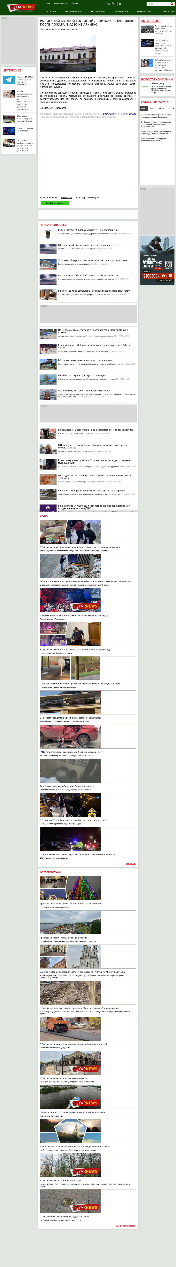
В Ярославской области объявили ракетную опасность (88, 275)
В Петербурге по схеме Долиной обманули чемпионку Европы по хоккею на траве (94, 446)
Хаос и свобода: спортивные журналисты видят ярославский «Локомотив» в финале (163, 46)
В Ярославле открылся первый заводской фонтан (24, 118)
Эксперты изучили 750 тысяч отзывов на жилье (84, 390)
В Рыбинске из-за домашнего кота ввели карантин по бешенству (94, 290)
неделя (152, 108)
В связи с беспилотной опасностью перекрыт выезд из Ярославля (156, 116)
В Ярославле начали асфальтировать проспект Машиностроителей (73, 1044)
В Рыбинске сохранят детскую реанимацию (82, 375)
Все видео (131, 864)
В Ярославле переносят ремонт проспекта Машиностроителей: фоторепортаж (79, 1008)
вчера (161, 108)
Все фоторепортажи (126, 1226)
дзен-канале (129, 114)
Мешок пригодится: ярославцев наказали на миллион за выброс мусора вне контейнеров (85, 581)
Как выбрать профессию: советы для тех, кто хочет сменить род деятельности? (25, 145)
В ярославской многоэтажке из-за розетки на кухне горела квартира (96, 430)
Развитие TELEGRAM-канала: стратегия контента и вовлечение (26, 81)
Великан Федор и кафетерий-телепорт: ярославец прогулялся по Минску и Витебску (82, 972)
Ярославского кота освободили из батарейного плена (67, 786)
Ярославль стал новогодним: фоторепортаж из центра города (71, 903)
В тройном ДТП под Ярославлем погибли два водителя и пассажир (73, 820)
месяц (143, 108)
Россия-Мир (51, 12)
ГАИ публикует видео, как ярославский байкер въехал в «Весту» (72, 752)
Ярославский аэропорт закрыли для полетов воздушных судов (92, 260)
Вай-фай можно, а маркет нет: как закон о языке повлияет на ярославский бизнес (163, 65)
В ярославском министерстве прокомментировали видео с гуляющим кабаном (80, 683)
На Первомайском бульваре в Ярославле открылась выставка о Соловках (93, 331)
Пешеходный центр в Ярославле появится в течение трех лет (163, 30)
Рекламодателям (61, 4)
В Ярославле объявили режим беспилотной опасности (154, 140)
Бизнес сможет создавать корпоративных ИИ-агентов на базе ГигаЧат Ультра (161, 90)
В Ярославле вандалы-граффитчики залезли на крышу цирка (70, 717)
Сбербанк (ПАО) (157, 84)
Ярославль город (98, 12)
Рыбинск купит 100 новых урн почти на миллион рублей (89, 230)
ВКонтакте (109, 114)
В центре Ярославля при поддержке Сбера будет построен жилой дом (156, 132)
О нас (48, 4)
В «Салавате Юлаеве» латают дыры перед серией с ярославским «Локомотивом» (156, 124)
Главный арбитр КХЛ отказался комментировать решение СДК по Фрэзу (94, 346)
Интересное (12, 70)
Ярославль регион (73, 12)
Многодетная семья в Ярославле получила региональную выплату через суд (94, 476)
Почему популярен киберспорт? (25, 129)
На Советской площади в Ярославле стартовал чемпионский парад (74, 615)
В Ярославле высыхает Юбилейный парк (60, 1180)
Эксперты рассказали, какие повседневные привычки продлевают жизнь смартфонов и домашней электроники (25, 100)
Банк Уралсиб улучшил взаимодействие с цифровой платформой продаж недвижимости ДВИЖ (94, 507)
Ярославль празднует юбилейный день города (63, 937)
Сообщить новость (54, 203)
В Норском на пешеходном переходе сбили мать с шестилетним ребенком (78, 854)
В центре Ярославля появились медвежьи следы (64, 1216)
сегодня (171, 108)
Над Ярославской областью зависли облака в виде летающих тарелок (75, 1146)
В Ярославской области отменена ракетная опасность (88, 245)
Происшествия (168, 12)
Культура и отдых (144, 12)
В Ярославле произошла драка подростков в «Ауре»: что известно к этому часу (80, 547)
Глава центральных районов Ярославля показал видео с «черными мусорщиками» (95, 461)
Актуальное (151, 21)
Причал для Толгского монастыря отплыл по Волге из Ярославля (72, 1112)
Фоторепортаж (121, 12)
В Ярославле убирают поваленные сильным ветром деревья (91, 490)
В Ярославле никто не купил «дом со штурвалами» (85, 360)
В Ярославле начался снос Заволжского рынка (63, 1078)
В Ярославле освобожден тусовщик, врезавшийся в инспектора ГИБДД (75, 649)
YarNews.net (66, 197)
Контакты (75, 4)
